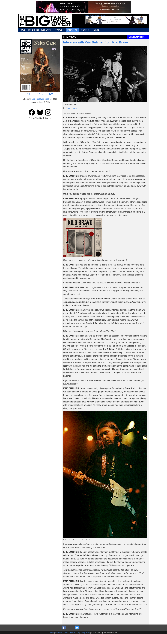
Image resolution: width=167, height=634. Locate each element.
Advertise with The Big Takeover (95, 15)
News (22, 30)
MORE (138, 37)
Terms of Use (74, 633)
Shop (96, 30)
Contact (65, 633)
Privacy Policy (85, 633)
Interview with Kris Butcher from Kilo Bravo (95, 42)
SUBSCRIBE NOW (40, 94)
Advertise (58, 633)
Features (84, 30)
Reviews (58, 30)
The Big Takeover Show (39, 30)
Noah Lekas (71, 108)
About (52, 633)
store (40, 99)
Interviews (72, 30)
